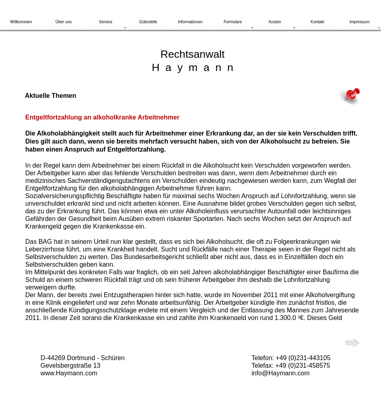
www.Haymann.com (69, 373)
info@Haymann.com (280, 373)
